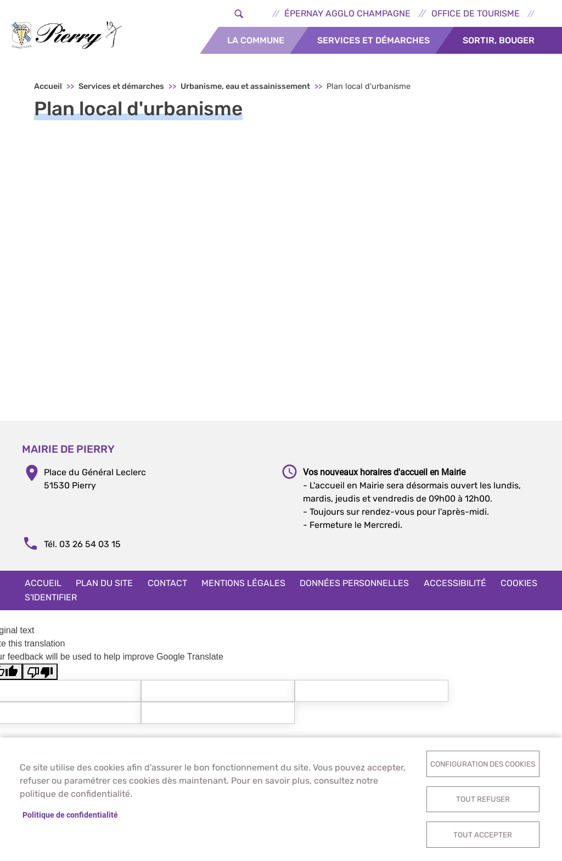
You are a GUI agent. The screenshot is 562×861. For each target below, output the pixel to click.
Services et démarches (373, 40)
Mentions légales (243, 584)
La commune (255, 40)
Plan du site (104, 584)
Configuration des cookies (482, 762)
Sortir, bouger (499, 40)
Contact (167, 584)
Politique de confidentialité (70, 814)
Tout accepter (482, 834)
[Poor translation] (40, 673)
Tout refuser (483, 798)
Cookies (519, 584)
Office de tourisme (475, 13)
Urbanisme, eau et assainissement (245, 88)
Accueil (48, 88)
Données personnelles (354, 584)
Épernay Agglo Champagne (347, 13)
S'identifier (51, 599)
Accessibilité (455, 584)
